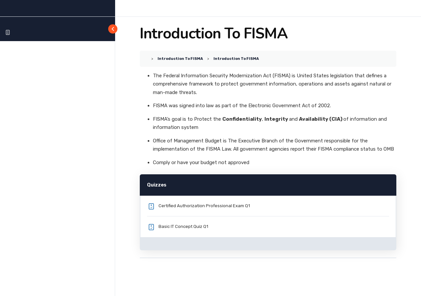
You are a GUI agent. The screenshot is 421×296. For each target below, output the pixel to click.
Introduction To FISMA (180, 58)
